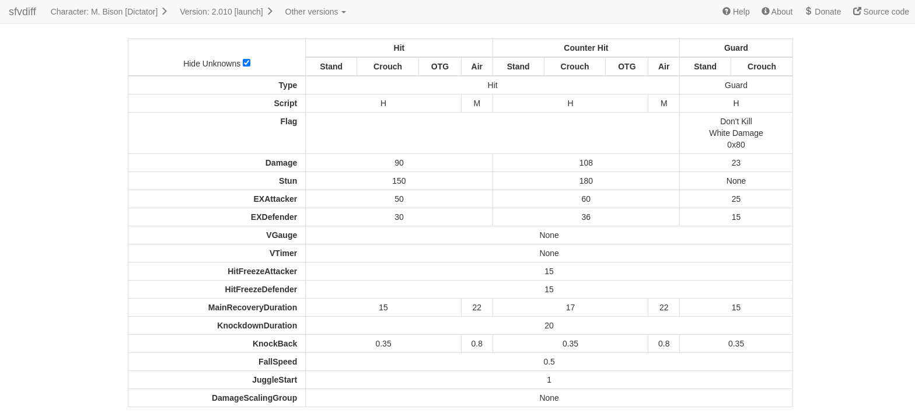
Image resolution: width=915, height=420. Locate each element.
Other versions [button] (316, 11)
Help (736, 11)
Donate (822, 11)
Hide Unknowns (216, 63)
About (777, 11)
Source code (881, 11)
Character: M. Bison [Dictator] (110, 11)
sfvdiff (22, 12)
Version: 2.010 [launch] (226, 11)
